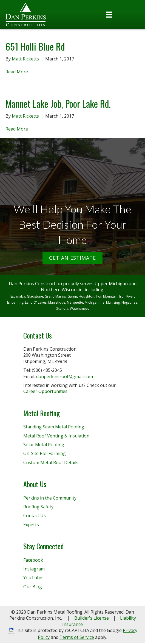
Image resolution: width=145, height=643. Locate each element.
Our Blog (32, 587)
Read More (16, 72)
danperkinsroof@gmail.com (64, 376)
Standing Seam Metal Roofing (53, 427)
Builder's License (91, 618)
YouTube (32, 578)
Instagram (34, 569)
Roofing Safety (38, 507)
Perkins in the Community (49, 498)
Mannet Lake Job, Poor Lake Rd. (58, 103)
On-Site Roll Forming (44, 453)
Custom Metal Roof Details (50, 462)
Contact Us (34, 515)
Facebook (33, 560)
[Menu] (109, 14)
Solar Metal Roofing (43, 445)
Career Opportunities (45, 391)
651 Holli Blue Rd (35, 46)
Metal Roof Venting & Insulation (56, 436)
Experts (31, 525)
